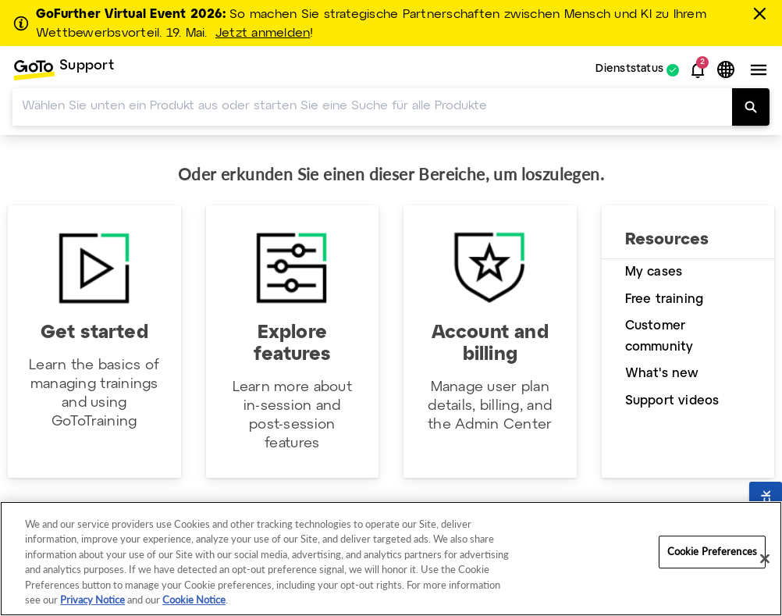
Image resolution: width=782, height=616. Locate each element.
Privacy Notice (92, 599)
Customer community (659, 336)
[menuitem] (63, 69)
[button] (697, 70)
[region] (391, 558)
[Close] (765, 559)
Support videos (672, 401)
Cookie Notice (194, 599)
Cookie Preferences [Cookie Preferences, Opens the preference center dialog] (712, 552)
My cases (654, 272)
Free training (664, 299)
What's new (662, 373)
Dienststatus (629, 70)
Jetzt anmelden (262, 33)
